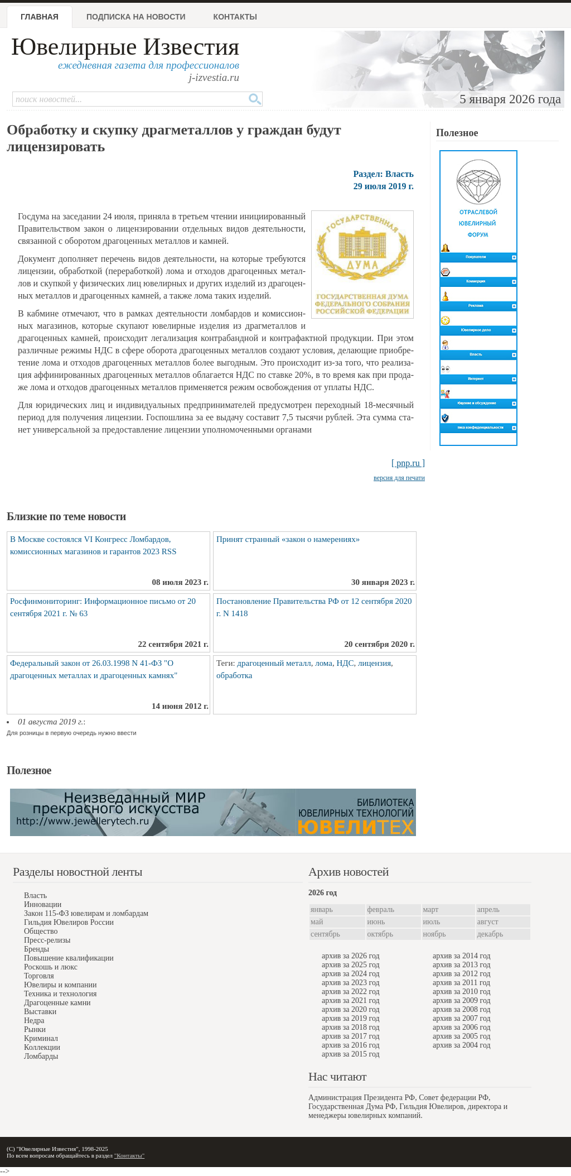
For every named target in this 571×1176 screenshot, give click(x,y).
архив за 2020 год (351, 1009)
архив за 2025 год (351, 965)
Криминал (41, 1038)
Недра (34, 1020)
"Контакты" (129, 1155)
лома (323, 663)
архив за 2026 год (351, 956)
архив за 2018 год (351, 1027)
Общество (40, 931)
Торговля (39, 976)
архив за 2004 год (462, 1045)
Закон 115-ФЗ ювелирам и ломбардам (86, 913)
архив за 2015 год (351, 1054)
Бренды (36, 949)
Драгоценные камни (57, 1003)
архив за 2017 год (351, 1036)
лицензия (374, 663)
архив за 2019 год (351, 1018)
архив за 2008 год (462, 1009)
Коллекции (42, 1047)
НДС (345, 663)
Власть (35, 895)
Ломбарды (41, 1056)
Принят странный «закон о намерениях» (288, 539)
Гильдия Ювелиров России (69, 922)
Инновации (42, 904)
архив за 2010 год (462, 991)
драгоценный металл (274, 663)
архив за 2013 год (462, 965)
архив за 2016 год (351, 1045)
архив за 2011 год (461, 982)
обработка (234, 675)
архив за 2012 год (462, 973)
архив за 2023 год (351, 982)
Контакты (235, 16)
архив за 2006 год (462, 1027)
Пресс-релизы (47, 940)
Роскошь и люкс (51, 967)
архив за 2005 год (462, 1036)
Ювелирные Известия (125, 46)
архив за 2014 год (462, 956)
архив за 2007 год (462, 1018)
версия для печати (399, 478)
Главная (40, 16)
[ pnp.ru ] (408, 463)
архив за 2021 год (351, 1000)
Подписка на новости (136, 16)
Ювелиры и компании (60, 985)
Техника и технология (60, 994)
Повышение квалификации (69, 958)
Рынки (35, 1029)
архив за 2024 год (351, 973)
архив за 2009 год (462, 1000)
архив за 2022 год (351, 991)
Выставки (40, 1011)
